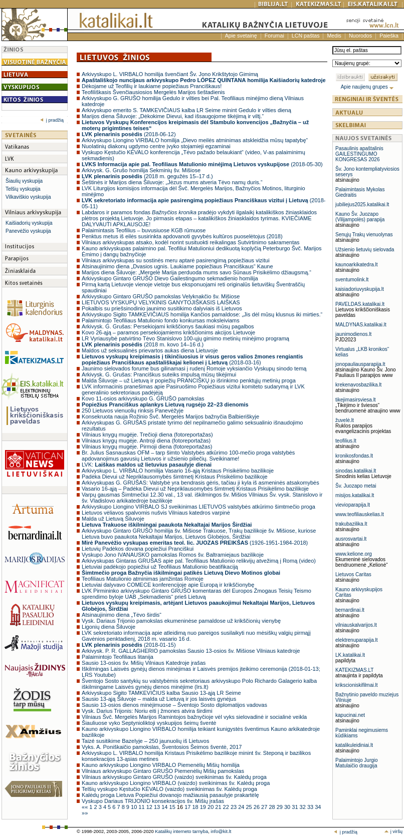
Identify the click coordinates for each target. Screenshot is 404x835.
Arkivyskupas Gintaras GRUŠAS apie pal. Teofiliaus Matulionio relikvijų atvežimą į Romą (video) (199, 561)
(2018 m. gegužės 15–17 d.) (147, 176)
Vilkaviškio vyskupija (28, 197)
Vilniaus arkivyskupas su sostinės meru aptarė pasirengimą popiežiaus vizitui (176, 260)
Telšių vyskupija (23, 189)
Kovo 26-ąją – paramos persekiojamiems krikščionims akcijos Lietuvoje (168, 332)
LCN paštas (306, 36)
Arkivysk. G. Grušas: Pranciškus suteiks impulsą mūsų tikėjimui (159, 374)
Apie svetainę (241, 36)
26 (257, 807)
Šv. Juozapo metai (355, 486)
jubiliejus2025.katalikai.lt (362, 204)
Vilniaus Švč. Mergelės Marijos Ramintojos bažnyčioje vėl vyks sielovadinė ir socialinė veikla (194, 717)
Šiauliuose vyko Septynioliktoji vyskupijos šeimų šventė (149, 723)
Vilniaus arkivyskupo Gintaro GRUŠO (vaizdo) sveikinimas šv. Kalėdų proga (174, 777)
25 (250, 807)
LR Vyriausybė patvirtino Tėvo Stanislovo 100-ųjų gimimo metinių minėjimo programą (185, 338)
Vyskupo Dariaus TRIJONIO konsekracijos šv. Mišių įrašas (153, 801)
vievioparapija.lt (352, 505)
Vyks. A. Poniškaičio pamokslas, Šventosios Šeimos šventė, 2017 (162, 747)
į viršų (393, 831)
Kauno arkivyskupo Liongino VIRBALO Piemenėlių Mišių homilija (161, 765)
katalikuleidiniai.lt (354, 745)
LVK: (147, 465)
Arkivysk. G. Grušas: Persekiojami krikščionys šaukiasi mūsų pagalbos (168, 326)
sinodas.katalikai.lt (355, 471)
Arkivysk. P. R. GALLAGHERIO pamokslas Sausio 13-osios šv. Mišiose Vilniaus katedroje (191, 651)
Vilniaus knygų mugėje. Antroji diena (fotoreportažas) (146, 441)
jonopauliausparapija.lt (360, 364)
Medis (334, 36)
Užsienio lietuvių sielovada (364, 249)
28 (272, 807)
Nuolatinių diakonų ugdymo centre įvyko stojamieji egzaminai (156, 146)
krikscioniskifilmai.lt (356, 685)
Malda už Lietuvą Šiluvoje (113, 519)
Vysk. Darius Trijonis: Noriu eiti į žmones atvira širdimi (147, 711)
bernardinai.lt (349, 610)
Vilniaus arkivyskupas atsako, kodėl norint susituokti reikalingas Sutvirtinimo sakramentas (191, 242)
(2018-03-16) (192, 359)
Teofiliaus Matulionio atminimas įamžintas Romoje (143, 579)
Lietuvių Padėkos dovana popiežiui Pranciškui (137, 549)
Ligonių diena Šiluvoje (108, 627)
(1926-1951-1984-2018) (195, 543)
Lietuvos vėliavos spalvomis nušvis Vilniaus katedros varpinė (156, 513)
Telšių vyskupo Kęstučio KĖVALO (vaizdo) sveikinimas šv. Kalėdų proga (169, 789)
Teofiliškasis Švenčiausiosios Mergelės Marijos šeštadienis (153, 92)
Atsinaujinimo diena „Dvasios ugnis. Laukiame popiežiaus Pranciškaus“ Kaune (177, 266)
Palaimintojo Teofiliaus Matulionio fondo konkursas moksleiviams (161, 320)
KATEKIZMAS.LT (354, 670)
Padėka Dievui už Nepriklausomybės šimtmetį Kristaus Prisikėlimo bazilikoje (174, 477)
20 (211, 807)
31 (295, 807)
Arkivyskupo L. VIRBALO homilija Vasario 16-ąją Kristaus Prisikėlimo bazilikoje (178, 471)
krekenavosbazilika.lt (358, 384)
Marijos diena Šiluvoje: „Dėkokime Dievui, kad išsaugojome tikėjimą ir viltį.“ (173, 116)
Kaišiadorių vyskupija (29, 223)
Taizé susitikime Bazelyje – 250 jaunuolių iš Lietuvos (145, 741)
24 (242, 807)
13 (157, 807)
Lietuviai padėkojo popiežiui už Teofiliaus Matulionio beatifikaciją (160, 567)
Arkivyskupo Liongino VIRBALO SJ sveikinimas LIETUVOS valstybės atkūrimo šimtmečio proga (198, 507)
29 (280, 807)
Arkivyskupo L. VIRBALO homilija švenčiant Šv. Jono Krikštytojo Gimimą (170, 74)
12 (150, 807)
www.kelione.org (353, 554)
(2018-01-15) (128, 645)
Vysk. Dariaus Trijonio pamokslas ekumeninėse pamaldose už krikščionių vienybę (181, 621)
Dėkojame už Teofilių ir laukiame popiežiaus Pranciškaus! (152, 86)
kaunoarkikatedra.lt (356, 264)
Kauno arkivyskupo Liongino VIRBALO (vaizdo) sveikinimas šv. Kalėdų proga (176, 783)
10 (134, 807)
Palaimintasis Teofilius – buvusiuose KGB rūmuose (144, 230)
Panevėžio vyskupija (28, 231)
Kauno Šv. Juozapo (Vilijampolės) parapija (359, 216)
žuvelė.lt (344, 420)
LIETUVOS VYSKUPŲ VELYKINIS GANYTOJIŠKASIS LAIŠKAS (161, 302)
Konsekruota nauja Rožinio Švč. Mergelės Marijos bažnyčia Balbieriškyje (170, 416)
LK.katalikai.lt (350, 655)
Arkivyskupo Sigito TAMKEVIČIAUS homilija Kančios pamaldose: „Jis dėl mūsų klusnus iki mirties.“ (202, 314)
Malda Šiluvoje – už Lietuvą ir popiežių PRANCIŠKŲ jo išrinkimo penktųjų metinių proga (189, 380)
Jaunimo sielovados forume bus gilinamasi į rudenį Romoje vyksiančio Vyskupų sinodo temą (194, 368)
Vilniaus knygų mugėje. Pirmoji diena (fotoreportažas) (147, 447)
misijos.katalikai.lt (354, 495)
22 (227, 807)
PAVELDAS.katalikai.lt (359, 304)
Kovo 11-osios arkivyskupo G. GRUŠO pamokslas (143, 398)
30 (288, 807)
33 (311, 807)
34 (318, 807)
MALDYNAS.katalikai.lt (360, 324)
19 (204, 807)
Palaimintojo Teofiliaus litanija (117, 657)
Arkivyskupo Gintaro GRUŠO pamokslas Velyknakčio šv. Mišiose (161, 296)
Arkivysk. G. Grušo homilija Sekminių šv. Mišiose (141, 170)
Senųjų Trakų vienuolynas (364, 234)
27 (265, 807)
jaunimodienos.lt (353, 334)
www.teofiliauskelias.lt (359, 514)
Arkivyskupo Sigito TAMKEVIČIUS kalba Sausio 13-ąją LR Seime (161, 693)
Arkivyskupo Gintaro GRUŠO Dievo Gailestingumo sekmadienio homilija (170, 278)
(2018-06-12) (128, 134)
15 (173, 807)
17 (188, 807)
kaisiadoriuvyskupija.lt (359, 289)
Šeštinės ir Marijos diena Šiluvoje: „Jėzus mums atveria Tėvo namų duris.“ (172, 182)
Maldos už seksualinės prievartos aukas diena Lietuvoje (150, 350)
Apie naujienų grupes (367, 87)
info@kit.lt (221, 831)
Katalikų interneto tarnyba (181, 831)
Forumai (274, 36)
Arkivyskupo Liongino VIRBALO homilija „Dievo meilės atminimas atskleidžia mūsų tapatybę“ (195, 140)
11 (142, 807)
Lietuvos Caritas (353, 574)
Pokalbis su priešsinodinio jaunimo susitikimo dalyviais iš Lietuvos (162, 308)
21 (219, 807)
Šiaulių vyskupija (24, 181)
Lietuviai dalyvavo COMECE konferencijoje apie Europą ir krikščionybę (168, 585)
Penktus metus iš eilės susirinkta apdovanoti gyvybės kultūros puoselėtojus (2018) (182, 236)
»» (85, 813)
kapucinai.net (350, 715)
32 (303, 807)
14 (165, 807)
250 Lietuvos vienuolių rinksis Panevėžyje (132, 410)
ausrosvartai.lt (350, 539)
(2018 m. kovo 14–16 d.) (143, 344)
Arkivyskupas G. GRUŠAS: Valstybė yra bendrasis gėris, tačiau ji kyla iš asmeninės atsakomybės (200, 483)
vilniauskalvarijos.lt (356, 625)
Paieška (388, 36)
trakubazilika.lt (351, 524)
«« (85, 807)
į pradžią (52, 120)
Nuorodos (360, 36)
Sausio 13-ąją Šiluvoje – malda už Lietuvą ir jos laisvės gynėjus (159, 699)
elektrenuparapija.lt (356, 640)
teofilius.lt (345, 441)
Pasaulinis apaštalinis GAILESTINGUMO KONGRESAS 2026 (359, 154)
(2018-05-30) (202, 164)
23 (234, 807)
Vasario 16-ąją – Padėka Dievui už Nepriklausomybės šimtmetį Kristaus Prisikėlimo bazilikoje (195, 489)
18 (195, 807)
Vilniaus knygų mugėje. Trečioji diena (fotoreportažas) (147, 435)
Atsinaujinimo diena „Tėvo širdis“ (121, 615)
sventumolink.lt (351, 279)
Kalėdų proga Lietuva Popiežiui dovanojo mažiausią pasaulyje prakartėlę (170, 795)
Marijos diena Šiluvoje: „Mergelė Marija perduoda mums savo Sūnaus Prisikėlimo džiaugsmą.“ (196, 272)
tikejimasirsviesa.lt (355, 399)
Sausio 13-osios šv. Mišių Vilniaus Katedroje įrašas (144, 663)
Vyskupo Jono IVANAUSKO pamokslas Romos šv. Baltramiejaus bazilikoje (173, 555)
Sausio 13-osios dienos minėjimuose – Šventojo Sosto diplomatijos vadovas (174, 705)
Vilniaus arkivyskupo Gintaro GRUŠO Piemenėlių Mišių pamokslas (163, 771)
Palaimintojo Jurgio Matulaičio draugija (356, 762)
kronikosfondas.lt (354, 456)
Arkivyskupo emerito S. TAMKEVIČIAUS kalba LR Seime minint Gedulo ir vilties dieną (186, 110)
